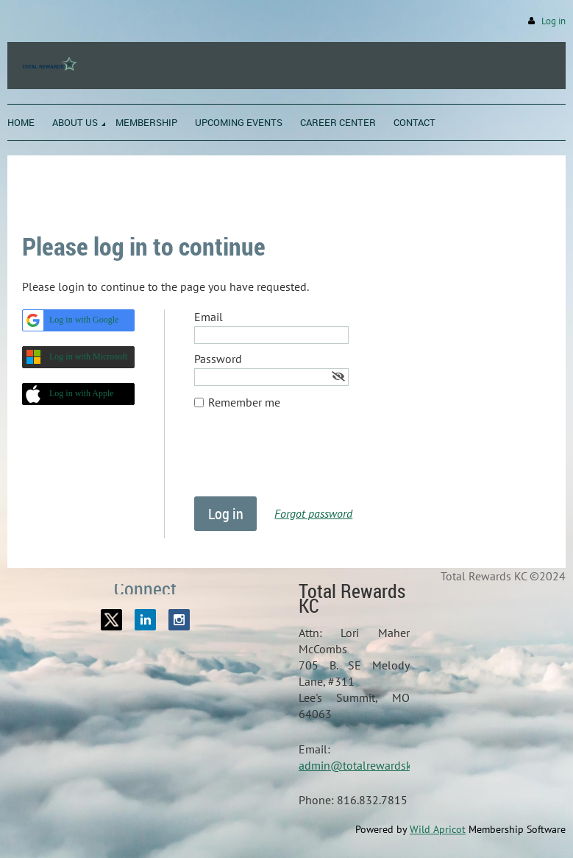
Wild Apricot (438, 829)
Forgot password (313, 513)
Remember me (244, 402)
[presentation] (306, 460)
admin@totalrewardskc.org (367, 765)
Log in (553, 21)
